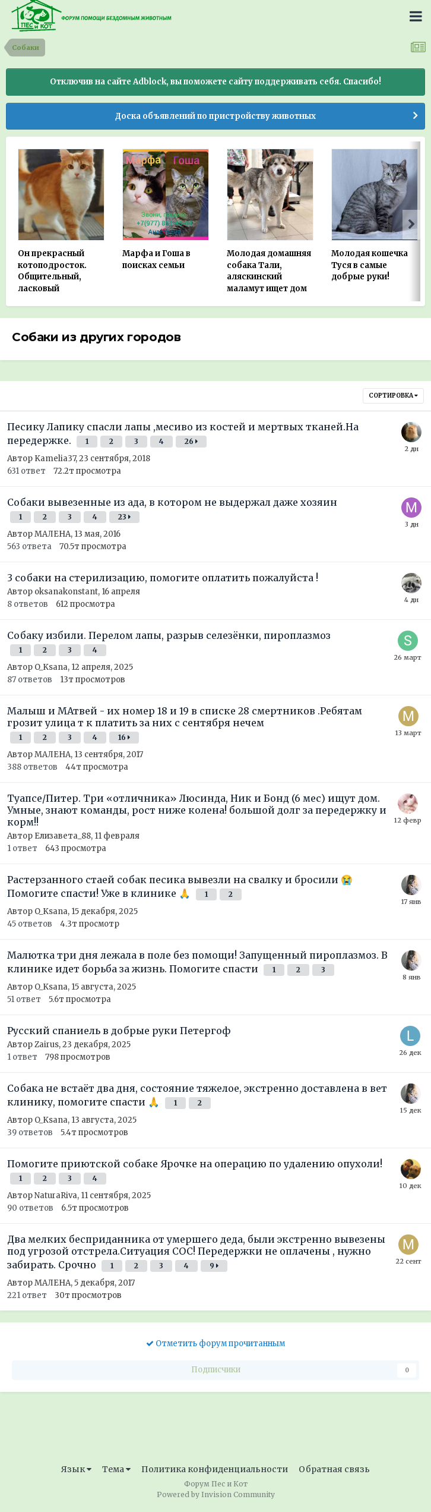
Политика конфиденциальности (214, 1469)
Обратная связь (334, 1469)
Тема (116, 1469)
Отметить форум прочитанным (215, 1343)
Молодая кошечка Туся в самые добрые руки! (369, 265)
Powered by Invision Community (216, 1494)
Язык (76, 1469)
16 (124, 737)
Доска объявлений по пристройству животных (215, 116)
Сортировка (393, 395)
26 (191, 441)
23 (124, 516)
